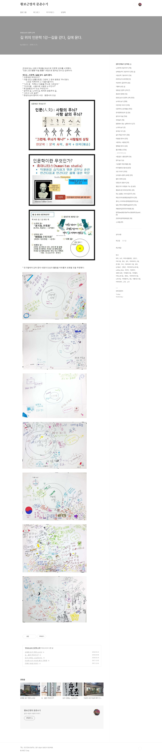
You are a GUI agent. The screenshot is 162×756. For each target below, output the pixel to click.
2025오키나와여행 (123, 79)
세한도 (126, 276)
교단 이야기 (121, 171)
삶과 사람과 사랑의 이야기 (32, 713)
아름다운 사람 (136, 279)
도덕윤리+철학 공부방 (124, 175)
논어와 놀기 (121, 101)
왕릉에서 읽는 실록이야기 (125, 124)
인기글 (124, 241)
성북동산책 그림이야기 (125, 72)
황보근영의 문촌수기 (34, 4)
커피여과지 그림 (129, 264)
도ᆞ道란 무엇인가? (32, 655)
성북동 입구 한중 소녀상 (33, 652)
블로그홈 (23, 12)
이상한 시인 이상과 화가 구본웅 (36, 660)
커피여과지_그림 (134, 261)
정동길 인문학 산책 (123, 90)
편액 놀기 (120, 160)
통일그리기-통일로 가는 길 (126, 186)
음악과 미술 (121, 116)
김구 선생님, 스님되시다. (33, 658)
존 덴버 (118, 264)
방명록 (63, 12)
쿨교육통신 (121, 150)
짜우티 (127, 270)
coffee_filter (120, 270)
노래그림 (118, 279)
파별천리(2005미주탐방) (125, 209)
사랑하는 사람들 (122, 142)
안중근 (124, 267)
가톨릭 (120, 86)
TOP (140, 748)
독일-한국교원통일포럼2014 (126, 197)
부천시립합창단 (127, 258)
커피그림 (118, 261)
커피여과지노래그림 (132, 267)
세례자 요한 (119, 273)
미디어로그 (50, 12)
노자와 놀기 (120, 127)
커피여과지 (119, 282)
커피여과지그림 (133, 276)
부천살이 (120, 120)
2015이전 (121, 153)
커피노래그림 (119, 276)
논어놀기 (118, 267)
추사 (122, 264)
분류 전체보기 (123, 64)
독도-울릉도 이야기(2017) (125, 194)
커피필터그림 (127, 273)
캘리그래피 (121, 179)
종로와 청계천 (121, 94)
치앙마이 (132, 270)
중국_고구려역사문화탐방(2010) (127, 201)
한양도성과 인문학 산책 (32, 648)
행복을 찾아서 (122, 146)
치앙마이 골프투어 (123, 83)
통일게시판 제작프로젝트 (125, 190)
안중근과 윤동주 (122, 183)
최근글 (118, 241)
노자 (128, 282)
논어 (121, 258)
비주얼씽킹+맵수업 (123, 168)
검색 (134, 4)
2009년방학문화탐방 (124, 218)
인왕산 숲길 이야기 (31, 663)
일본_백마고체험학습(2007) (126, 205)
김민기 (135, 258)
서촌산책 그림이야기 (123, 75)
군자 (124, 282)
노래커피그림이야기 (123, 68)
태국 (117, 258)
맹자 (136, 264)
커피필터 (134, 273)
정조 (123, 261)
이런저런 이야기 (123, 105)
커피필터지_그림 (126, 279)
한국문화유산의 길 (123, 112)
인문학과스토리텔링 (124, 109)
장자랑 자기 (120, 131)
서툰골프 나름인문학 (123, 157)
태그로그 (36, 12)
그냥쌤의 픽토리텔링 (123, 164)
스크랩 (119, 222)
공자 (127, 261)
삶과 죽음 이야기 (123, 135)
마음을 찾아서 (122, 139)
